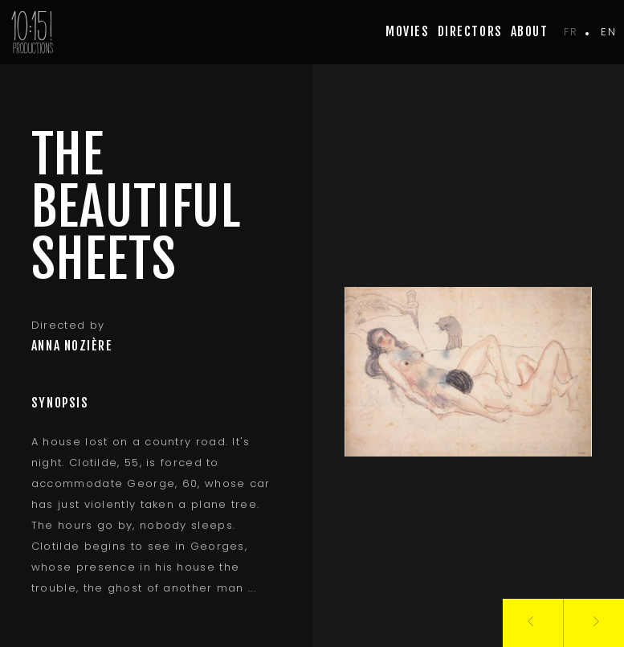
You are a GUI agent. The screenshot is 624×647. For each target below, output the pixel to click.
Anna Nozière (72, 346)
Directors (470, 31)
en (608, 31)
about (530, 31)
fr (570, 31)
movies (407, 31)
